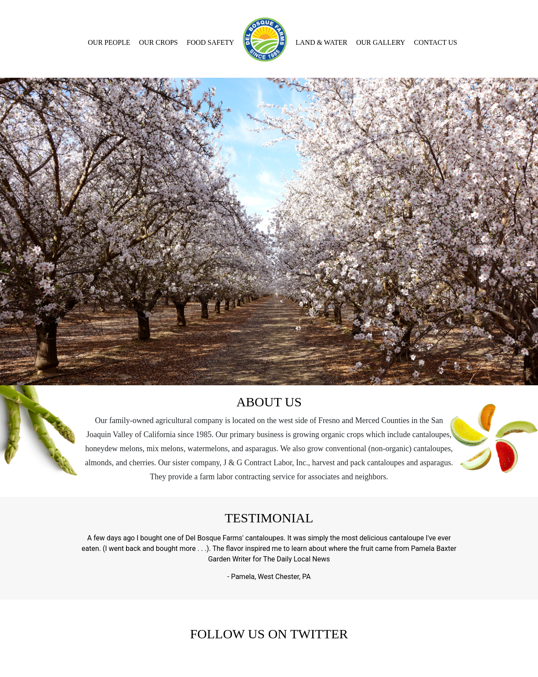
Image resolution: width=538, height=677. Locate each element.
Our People (109, 42)
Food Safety (210, 42)
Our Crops (158, 42)
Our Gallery (380, 42)
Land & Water (321, 42)
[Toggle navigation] (5, 7)
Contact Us (435, 42)
